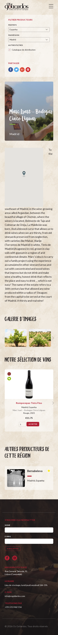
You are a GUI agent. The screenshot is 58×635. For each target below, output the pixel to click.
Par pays (12, 25)
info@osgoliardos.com (15, 596)
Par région (13, 35)
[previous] (3, 338)
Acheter (33, 424)
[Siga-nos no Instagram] (14, 558)
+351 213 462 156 (13, 607)
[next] (52, 338)
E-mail (8, 536)
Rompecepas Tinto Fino (29, 403)
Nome (7, 525)
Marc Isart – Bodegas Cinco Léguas (29, 410)
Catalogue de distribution (24, 49)
